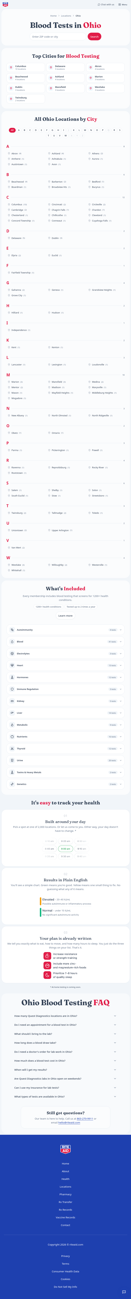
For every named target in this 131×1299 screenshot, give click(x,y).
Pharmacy (65, 1194)
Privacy (65, 1256)
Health (66, 1179)
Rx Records (65, 1209)
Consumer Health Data (65, 1271)
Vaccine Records (65, 1217)
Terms (65, 1263)
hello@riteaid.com (69, 1122)
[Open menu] (122, 4)
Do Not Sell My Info (65, 1286)
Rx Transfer (65, 1202)
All (12, 130)
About (65, 1171)
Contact (65, 1225)
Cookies (65, 1279)
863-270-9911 (85, 1118)
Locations (66, 15)
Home (53, 15)
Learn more (66, 615)
